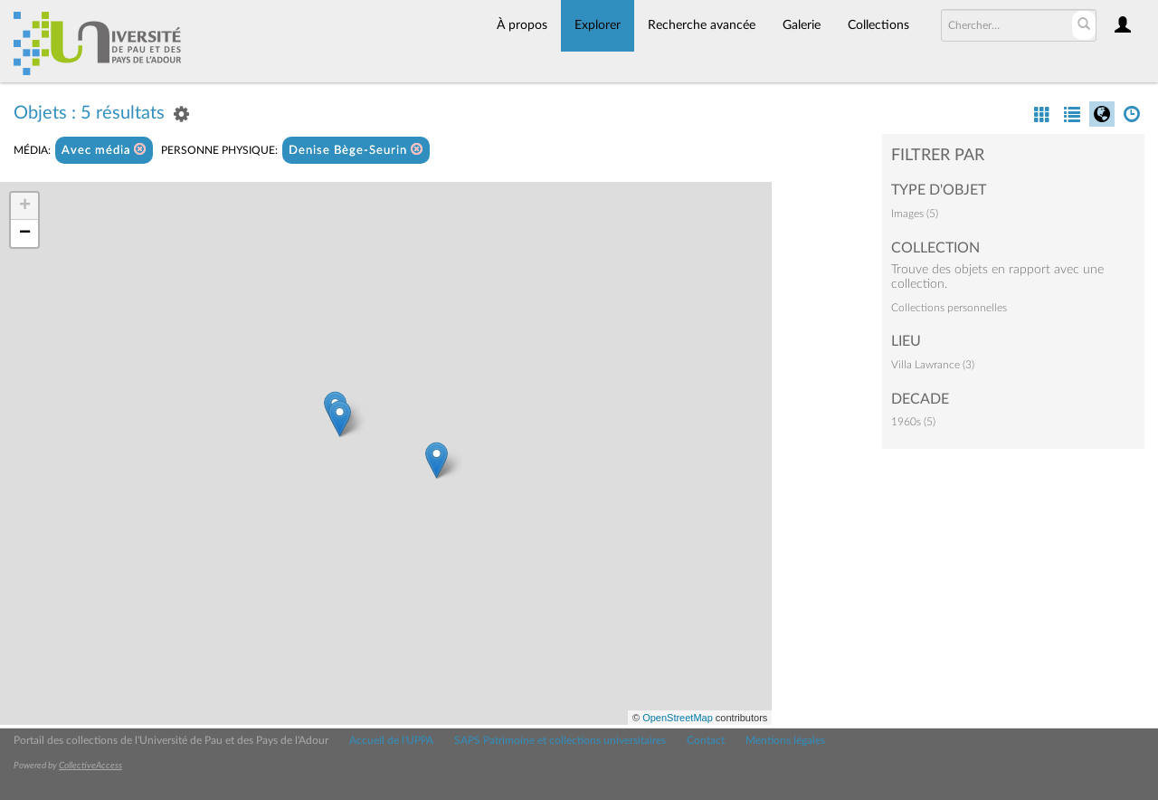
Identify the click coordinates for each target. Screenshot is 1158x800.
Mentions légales (785, 740)
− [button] (25, 233)
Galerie (802, 25)
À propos (522, 25)
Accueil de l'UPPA (391, 740)
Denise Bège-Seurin (356, 150)
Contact (706, 740)
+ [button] (25, 206)
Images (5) (914, 213)
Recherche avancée (701, 25)
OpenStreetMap (677, 717)
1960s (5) (913, 421)
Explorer (597, 25)
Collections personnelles (949, 307)
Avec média (104, 150)
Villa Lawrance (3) (932, 364)
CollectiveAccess (90, 765)
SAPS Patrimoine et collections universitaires (560, 740)
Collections (878, 25)
